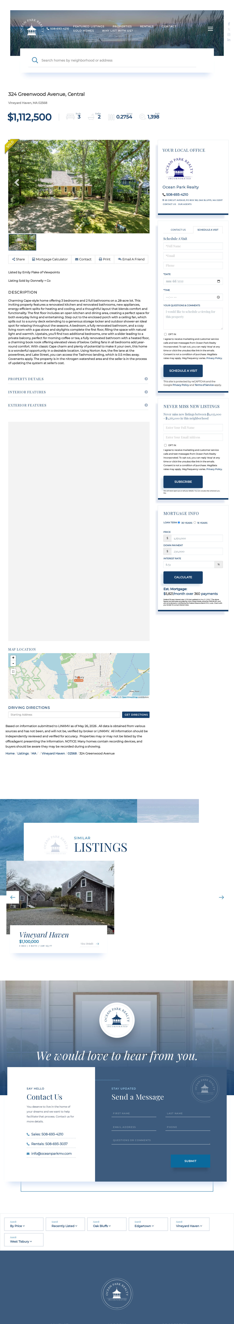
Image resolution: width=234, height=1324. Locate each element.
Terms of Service (204, 385)
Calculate (183, 577)
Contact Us (169, 204)
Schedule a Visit (207, 229)
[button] (34, 60)
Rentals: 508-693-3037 (47, 1144)
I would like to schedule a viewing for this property (193, 319)
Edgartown (143, 1226)
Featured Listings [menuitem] (89, 26)
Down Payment (173, 545)
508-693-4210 (177, 195)
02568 (72, 753)
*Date (167, 274)
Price (167, 532)
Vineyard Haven (53, 753)
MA (33, 753)
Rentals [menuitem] (147, 26)
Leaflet (114, 697)
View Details (87, 943)
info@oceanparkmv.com (49, 1154)
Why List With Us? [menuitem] (117, 30)
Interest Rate (172, 558)
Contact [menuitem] (169, 26)
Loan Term (170, 522)
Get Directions (136, 714)
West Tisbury (19, 1241)
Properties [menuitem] (122, 26)
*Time (166, 290)
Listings (23, 753)
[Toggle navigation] (210, 29)
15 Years (200, 522)
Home (10, 753)
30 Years (185, 522)
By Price (16, 1226)
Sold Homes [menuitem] (83, 30)
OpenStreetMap (130, 697)
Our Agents (184, 204)
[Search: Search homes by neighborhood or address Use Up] (118, 60)
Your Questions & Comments (181, 305)
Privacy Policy (214, 358)
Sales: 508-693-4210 (45, 1134)
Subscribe (183, 482)
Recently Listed (63, 1226)
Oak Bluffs (100, 1226)
